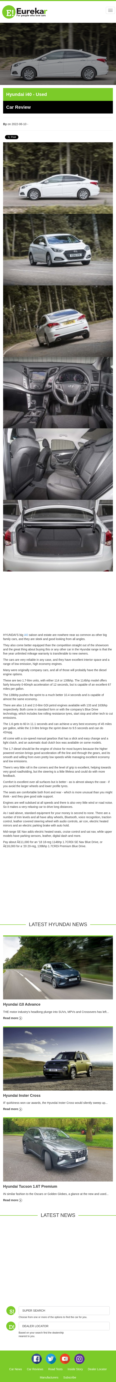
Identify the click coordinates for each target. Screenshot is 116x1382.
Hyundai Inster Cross (22, 1095)
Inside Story (75, 1369)
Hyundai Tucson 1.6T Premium (30, 1186)
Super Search (33, 1310)
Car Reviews (35, 1369)
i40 (26, 635)
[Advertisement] (58, 604)
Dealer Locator (97, 1369)
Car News (15, 1369)
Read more (12, 1018)
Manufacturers (49, 1377)
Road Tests (55, 1369)
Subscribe (69, 1377)
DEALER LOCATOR (35, 1326)
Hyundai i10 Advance (21, 1004)
